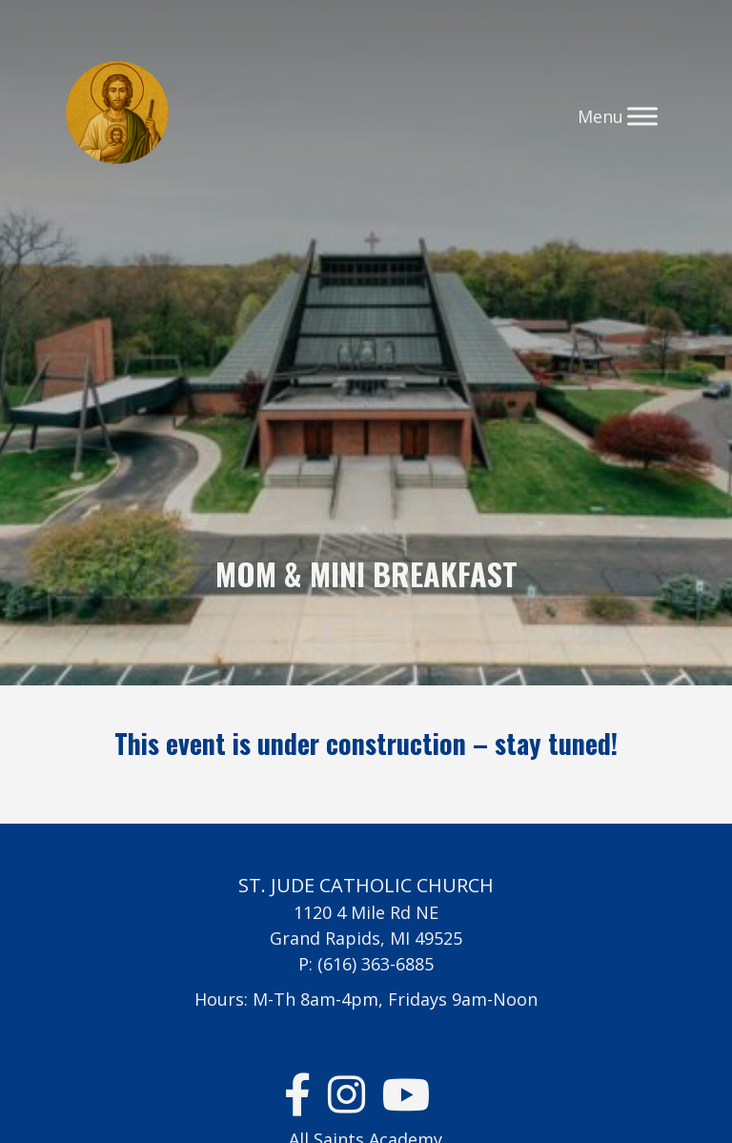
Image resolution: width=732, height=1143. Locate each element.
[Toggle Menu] (642, 116)
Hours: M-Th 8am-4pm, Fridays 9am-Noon (366, 999)
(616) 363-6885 (375, 963)
